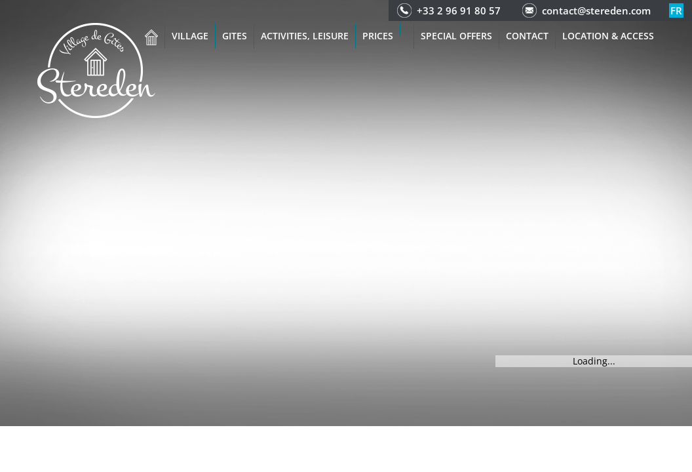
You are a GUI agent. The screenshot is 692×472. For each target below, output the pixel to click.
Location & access (608, 36)
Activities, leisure (305, 36)
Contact (527, 36)
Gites (234, 36)
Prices (377, 36)
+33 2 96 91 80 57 (459, 10)
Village (190, 36)
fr (676, 10)
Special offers (456, 36)
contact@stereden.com (596, 10)
